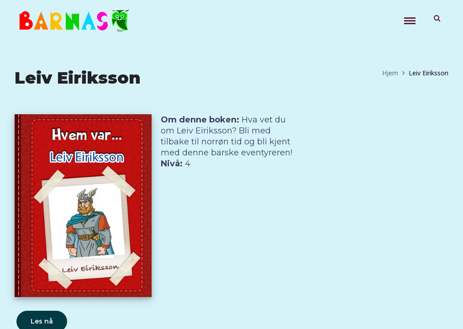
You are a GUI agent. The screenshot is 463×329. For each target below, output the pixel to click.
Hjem (390, 73)
